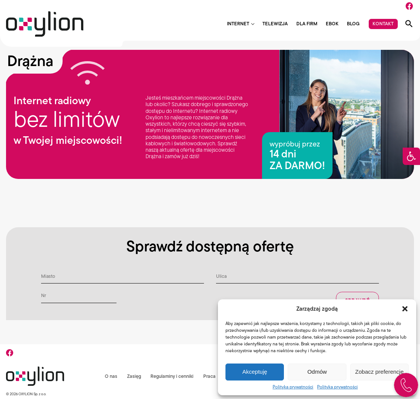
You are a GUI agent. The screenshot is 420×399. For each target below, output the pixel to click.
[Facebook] (409, 6)
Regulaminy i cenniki (170, 376)
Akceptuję (254, 371)
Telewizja (275, 24)
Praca (207, 376)
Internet (238, 24)
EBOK (332, 24)
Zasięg (132, 376)
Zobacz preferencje (379, 371)
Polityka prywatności (293, 387)
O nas (109, 376)
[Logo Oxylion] (44, 24)
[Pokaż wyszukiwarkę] (409, 24)
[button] (411, 156)
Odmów (317, 371)
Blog (353, 24)
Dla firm (306, 24)
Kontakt (383, 23)
